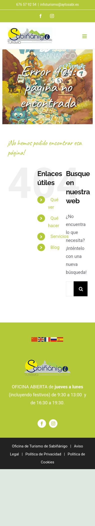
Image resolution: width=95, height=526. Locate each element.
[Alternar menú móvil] (85, 36)
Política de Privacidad (43, 454)
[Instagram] (53, 423)
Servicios (59, 236)
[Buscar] (81, 288)
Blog (54, 247)
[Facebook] (42, 423)
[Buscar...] (70, 288)
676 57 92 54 (26, 4)
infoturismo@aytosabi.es (59, 4)
